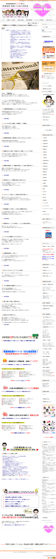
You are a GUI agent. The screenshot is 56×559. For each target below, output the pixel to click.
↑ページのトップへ (26, 548)
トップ (2, 20)
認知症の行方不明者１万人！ (16, 56)
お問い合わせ (49, 20)
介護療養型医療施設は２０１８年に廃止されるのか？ (20, 31)
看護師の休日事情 (46, 298)
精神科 (44, 211)
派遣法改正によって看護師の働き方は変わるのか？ (20, 42)
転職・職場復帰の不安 (47, 363)
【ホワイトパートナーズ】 (48, 238)
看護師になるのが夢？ (47, 114)
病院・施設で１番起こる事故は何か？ (17, 55)
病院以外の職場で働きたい (48, 324)
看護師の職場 (45, 364)
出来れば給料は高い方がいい (48, 319)
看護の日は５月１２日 (47, 273)
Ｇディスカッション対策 (47, 373)
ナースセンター (46, 330)
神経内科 (45, 152)
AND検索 (44, 31)
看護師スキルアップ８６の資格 (49, 290)
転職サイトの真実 (11, 20)
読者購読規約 (47, 68)
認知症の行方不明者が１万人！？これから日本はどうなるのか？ (15, 466)
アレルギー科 (46, 205)
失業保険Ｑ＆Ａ (46, 296)
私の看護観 (45, 259)
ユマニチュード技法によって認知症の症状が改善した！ (13, 469)
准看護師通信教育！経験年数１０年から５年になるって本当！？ (15, 474)
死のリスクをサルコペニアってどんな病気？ (19, 52)
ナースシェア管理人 (39, 20)
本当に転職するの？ (47, 317)
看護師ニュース (12, 479)
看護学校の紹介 (46, 335)
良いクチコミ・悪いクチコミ (48, 342)
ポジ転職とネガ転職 (47, 348)
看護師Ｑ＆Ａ (46, 293)
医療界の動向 (46, 267)
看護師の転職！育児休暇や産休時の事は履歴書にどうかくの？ (48, 471)
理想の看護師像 (46, 383)
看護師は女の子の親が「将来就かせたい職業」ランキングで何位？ (16, 473)
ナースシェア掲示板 (47, 85)
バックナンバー (45, 70)
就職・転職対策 (46, 367)
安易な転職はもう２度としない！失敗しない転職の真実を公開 (19, 340)
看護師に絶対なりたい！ (48, 257)
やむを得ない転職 (46, 353)
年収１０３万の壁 (46, 288)
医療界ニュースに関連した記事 (16, 57)
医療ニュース (6, 479)
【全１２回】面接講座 (47, 372)
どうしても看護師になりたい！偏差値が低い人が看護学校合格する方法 (48, 465)
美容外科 (45, 177)
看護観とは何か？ (46, 386)
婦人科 (44, 194)
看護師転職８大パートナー (48, 326)
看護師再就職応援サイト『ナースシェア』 (27, 552)
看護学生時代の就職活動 (48, 305)
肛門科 (44, 197)
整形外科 (45, 171)
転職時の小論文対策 (46, 374)
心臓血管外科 (46, 160)
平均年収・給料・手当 (47, 287)
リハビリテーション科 (47, 208)
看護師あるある (46, 398)
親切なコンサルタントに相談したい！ (14, 501)
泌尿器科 (45, 180)
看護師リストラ (26, 479)
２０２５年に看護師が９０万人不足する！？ (19, 49)
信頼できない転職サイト (47, 343)
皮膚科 (44, 183)
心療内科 (45, 154)
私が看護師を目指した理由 (48, 109)
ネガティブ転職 (46, 352)
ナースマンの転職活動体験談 (48, 112)
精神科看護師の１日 (46, 113)
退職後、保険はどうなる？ (48, 295)
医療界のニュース (46, 270)
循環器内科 (45, 140)
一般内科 (45, 137)
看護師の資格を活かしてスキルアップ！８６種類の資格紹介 (48, 455)
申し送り (44, 394)
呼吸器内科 (45, 146)
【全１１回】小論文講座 (47, 375)
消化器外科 (45, 166)
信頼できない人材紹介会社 (48, 345)
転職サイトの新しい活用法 (48, 246)
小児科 (44, 191)
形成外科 (45, 174)
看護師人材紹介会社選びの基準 (49, 346)
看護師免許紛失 (46, 308)
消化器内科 (45, 143)
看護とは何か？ (46, 384)
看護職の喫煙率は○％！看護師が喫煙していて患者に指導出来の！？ (16, 471)
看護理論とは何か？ (46, 385)
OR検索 (49, 31)
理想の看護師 (29, 20)
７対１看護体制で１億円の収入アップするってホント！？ (14, 462)
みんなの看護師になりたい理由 (49, 252)
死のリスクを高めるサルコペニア (9, 460)
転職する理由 (21, 20)
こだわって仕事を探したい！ (48, 323)
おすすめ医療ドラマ (46, 221)
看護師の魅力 (45, 250)
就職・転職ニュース (47, 275)
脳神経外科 (45, 169)
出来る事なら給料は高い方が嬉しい (14, 497)
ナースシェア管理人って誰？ (48, 108)
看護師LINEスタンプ (47, 401)
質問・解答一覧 (46, 117)
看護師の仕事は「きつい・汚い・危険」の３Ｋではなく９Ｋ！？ (48, 452)
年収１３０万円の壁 (46, 289)
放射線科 (45, 200)
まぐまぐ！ (53, 71)
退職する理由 (45, 360)
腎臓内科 (45, 149)
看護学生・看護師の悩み (48, 284)
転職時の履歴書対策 (46, 370)
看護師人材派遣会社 (46, 336)
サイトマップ (46, 83)
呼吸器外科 (45, 163)
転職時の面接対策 (46, 371)
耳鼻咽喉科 (45, 186)
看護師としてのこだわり (47, 362)
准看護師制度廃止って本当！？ (16, 51)
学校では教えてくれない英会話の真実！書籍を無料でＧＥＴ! (28, 544)
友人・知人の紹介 (46, 334)
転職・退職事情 (46, 356)
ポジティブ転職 (46, 351)
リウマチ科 (45, 203)
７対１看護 (20, 479)
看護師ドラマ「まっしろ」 (48, 222)
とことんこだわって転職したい (13, 504)
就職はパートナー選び (47, 361)
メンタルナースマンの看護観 (48, 502)
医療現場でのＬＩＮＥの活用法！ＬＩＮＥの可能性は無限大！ (15, 456)
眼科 (44, 188)
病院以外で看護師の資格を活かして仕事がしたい (17, 506)
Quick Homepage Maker (51, 555)
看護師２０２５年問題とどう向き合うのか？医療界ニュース (17, 30)
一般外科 (45, 157)
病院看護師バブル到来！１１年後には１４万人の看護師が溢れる (15, 467)
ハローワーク (45, 329)
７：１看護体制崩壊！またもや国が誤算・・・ (12, 465)
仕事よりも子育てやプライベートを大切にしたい (17, 499)
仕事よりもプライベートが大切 (49, 320)
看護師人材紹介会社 (46, 337)
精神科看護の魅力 (46, 214)
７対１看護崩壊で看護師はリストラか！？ (18, 53)
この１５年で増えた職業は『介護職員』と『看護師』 (20, 33)
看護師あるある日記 (47, 88)
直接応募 (44, 331)
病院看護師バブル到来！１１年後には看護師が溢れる (20, 46)
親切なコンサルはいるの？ (48, 322)
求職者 (16, 479)
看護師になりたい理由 (47, 251)
